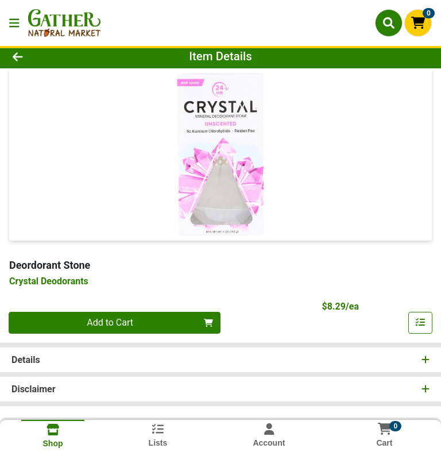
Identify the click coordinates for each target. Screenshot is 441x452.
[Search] (388, 23)
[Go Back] (62, 56)
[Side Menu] (14, 23)
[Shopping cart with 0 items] (418, 23)
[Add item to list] (420, 323)
